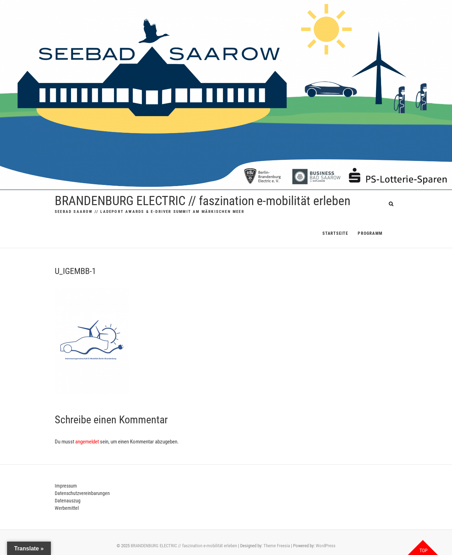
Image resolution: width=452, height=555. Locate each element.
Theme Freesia (276, 545)
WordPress (325, 545)
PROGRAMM (370, 233)
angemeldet (87, 441)
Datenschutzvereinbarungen (82, 493)
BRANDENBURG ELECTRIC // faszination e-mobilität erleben (202, 200)
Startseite (335, 233)
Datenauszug (68, 500)
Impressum (66, 486)
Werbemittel (67, 508)
